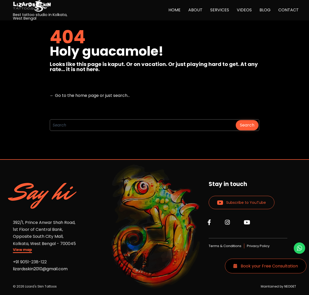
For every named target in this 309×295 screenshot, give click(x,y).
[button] (22, 250)
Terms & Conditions (225, 245)
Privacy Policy (258, 245)
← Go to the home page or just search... (90, 95)
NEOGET (290, 286)
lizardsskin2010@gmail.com (40, 269)
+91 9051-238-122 (30, 262)
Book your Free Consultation (265, 266)
